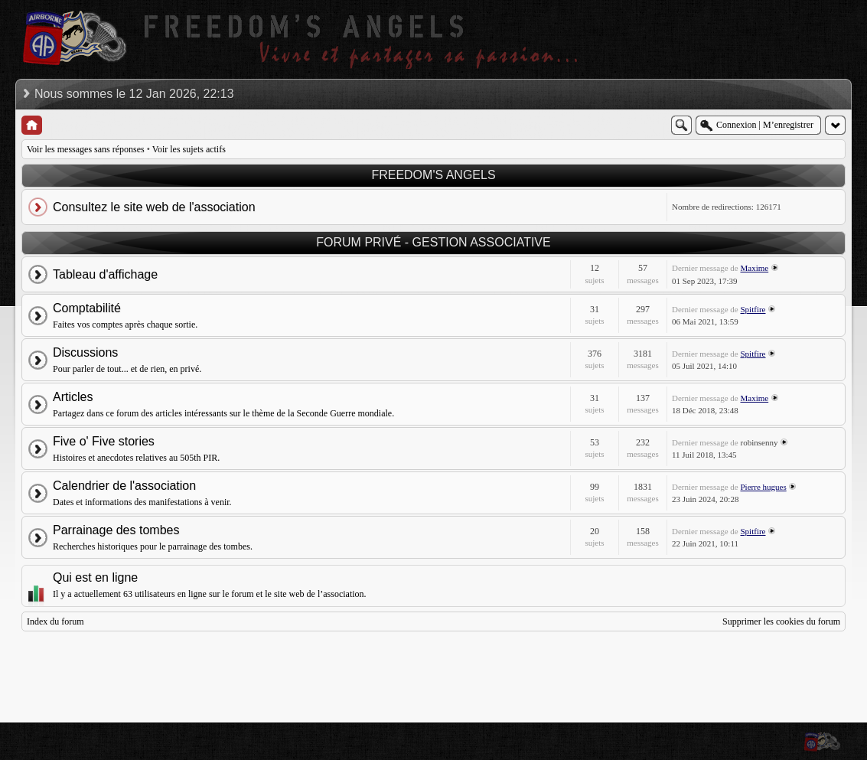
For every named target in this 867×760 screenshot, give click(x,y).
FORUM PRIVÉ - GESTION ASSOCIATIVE (433, 242)
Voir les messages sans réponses (86, 149)
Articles (73, 396)
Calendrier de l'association (124, 485)
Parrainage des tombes (116, 530)
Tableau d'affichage (105, 274)
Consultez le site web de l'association (154, 207)
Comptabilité (87, 308)
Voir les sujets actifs (189, 149)
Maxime (755, 267)
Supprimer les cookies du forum (781, 621)
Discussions (85, 352)
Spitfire (753, 309)
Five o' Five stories (104, 441)
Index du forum (55, 621)
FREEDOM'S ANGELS (433, 174)
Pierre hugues (764, 486)
